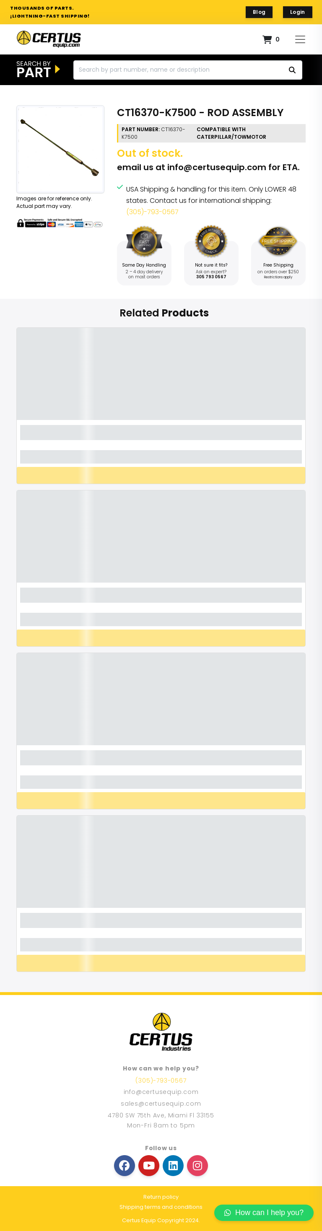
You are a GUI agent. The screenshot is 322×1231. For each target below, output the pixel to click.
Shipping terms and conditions (161, 1206)
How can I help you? (264, 1212)
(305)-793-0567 (152, 212)
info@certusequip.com (216, 167)
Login (297, 12)
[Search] (187, 70)
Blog (259, 12)
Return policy (161, 1196)
